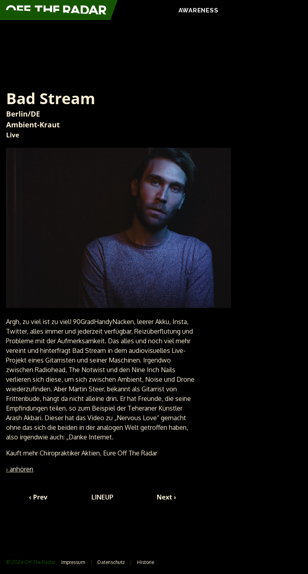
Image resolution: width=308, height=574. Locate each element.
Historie (145, 562)
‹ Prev (38, 497)
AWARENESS (198, 10)
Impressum (73, 562)
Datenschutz (111, 562)
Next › (166, 497)
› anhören (19, 469)
